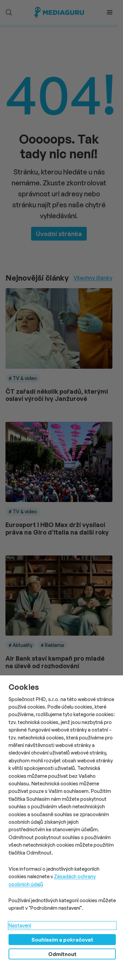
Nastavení (20, 925)
